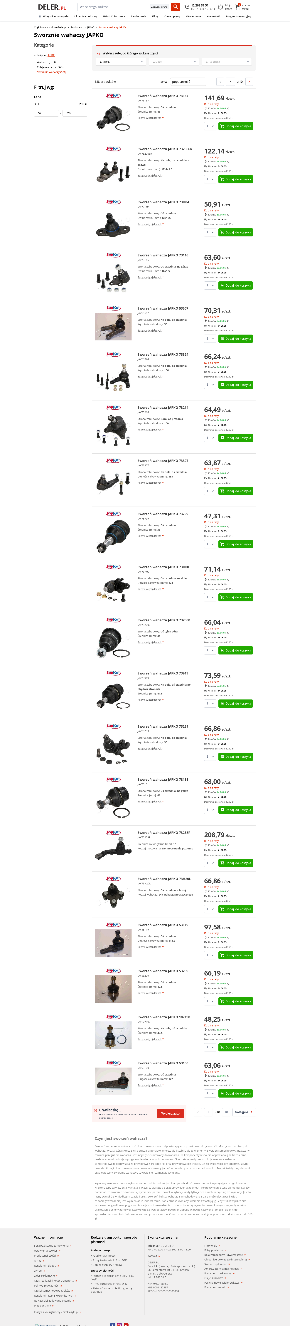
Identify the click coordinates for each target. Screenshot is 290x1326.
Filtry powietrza (215, 1250)
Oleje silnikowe (215, 1278)
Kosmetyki (213, 16)
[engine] (227, 62)
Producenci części (46, 1255)
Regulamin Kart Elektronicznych (55, 1295)
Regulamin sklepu (46, 1265)
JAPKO (90, 27)
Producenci (77, 27)
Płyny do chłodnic (216, 1287)
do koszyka (235, 126)
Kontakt (154, 1256)
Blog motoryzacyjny (238, 16)
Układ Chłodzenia (114, 16)
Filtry (155, 16)
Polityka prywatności (48, 1285)
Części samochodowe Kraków (53, 1290)
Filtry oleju (212, 1245)
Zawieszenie (138, 16)
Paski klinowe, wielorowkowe (223, 1282)
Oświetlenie (193, 16)
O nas (39, 1260)
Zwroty (39, 1270)
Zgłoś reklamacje (46, 1275)
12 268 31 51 (167, 1245)
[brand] (121, 62)
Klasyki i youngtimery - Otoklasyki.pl (57, 1312)
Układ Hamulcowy (85, 16)
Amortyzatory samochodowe (223, 1268)
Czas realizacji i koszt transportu (55, 1280)
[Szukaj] (175, 7)
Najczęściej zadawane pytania (54, 1300)
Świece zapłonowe (217, 1264)
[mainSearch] (113, 7)
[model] (174, 62)
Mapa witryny (44, 1305)
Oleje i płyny (172, 16)
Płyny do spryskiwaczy (219, 1273)
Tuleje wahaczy (46, 67)
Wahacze (42, 62)
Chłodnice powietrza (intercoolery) (227, 1259)
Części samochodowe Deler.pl (50, 27)
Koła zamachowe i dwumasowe (225, 1255)
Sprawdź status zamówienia (52, 1245)
